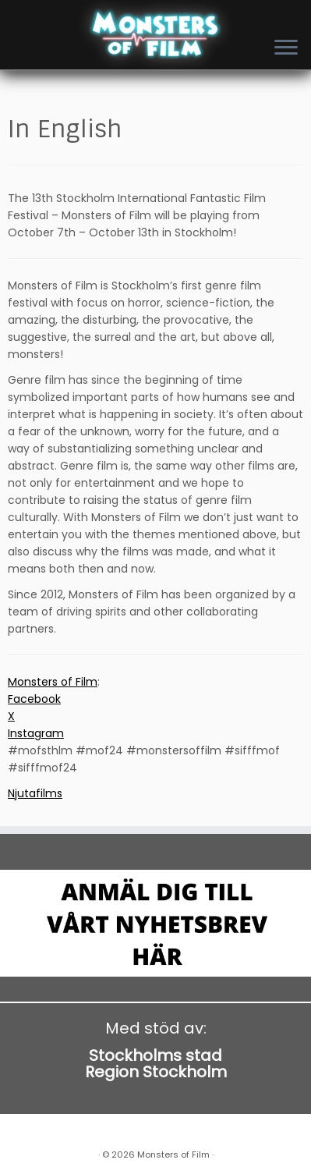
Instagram (36, 733)
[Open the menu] (286, 48)
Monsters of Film (52, 682)
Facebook (34, 699)
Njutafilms (35, 793)
